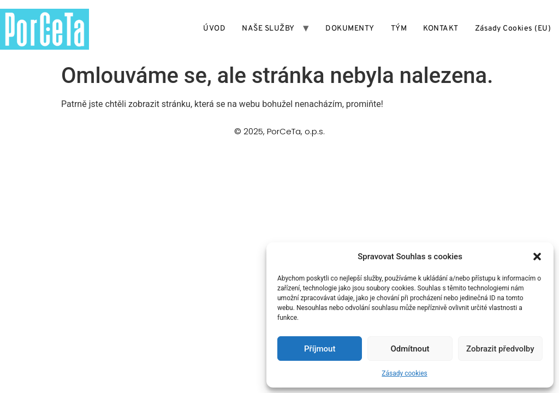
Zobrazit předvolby (500, 349)
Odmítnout (410, 349)
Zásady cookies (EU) (513, 28)
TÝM (399, 28)
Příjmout (319, 349)
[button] (537, 256)
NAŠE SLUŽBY (268, 28)
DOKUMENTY (349, 28)
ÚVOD (214, 28)
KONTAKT (441, 28)
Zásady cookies (404, 373)
